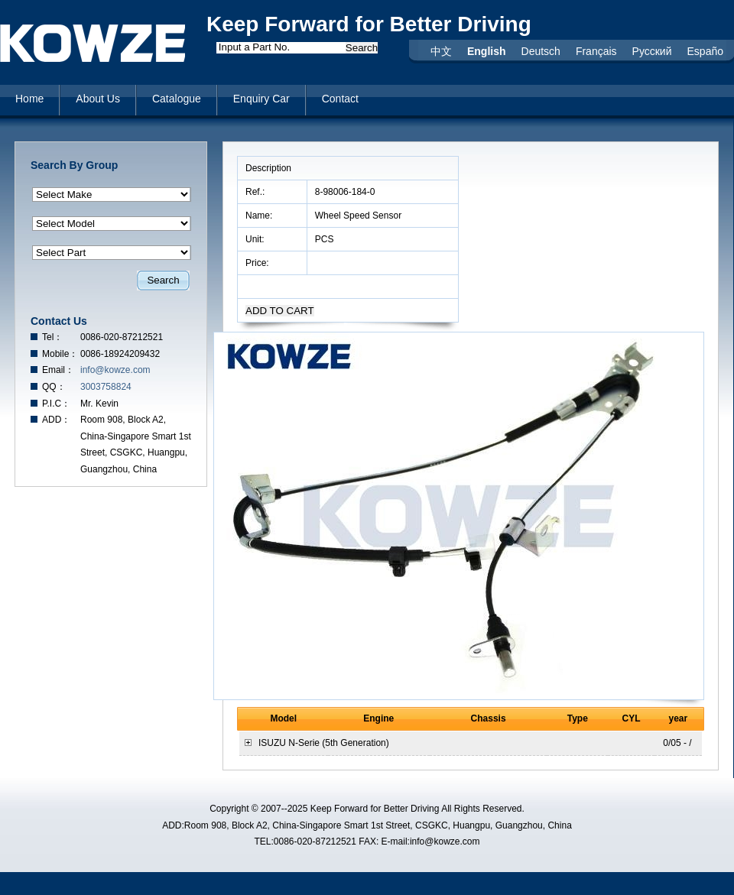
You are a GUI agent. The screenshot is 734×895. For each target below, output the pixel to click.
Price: (258, 263)
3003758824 (106, 386)
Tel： (52, 337)
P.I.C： (56, 403)
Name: (260, 215)
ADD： (56, 419)
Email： (58, 370)
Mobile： (60, 354)
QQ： (54, 386)
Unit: (256, 239)
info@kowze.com (115, 370)
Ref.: (256, 191)
